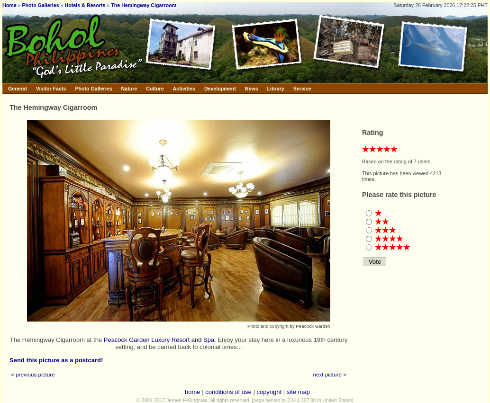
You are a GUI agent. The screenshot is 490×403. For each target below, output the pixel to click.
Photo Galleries (40, 5)
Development (220, 88)
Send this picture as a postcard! (56, 360)
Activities (184, 88)
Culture (154, 88)
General (17, 88)
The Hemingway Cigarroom (143, 5)
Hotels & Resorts (85, 5)
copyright (268, 391)
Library (275, 88)
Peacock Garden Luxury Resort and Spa (159, 339)
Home (9, 5)
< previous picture (33, 374)
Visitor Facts (51, 88)
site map (298, 391)
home (192, 391)
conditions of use (228, 391)
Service (302, 88)
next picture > (330, 374)
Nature (129, 88)
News (251, 88)
